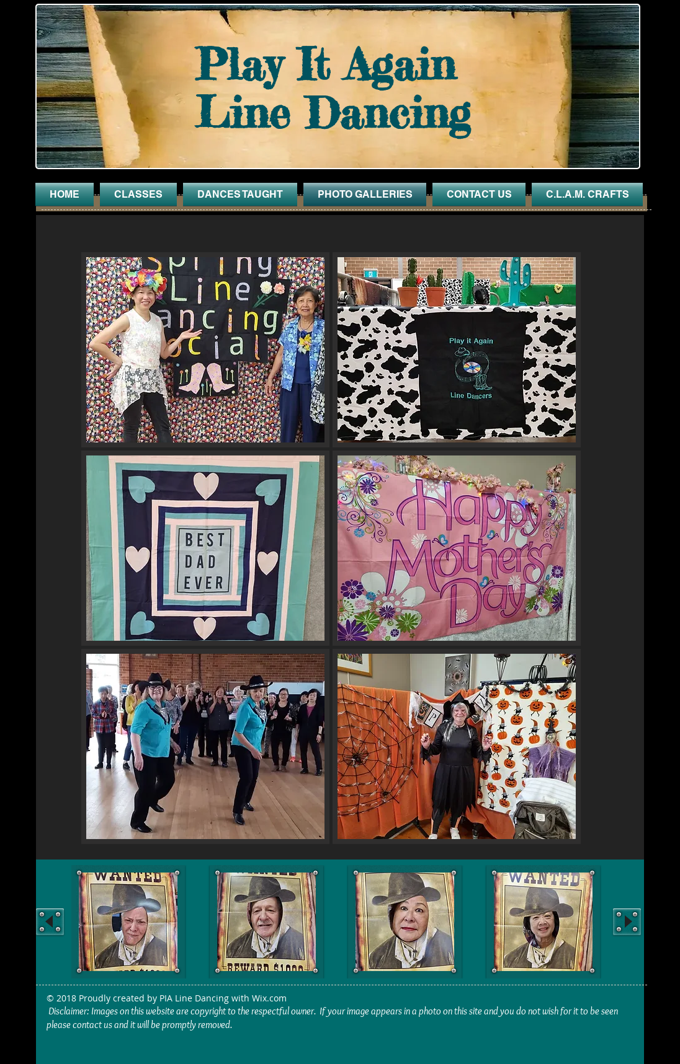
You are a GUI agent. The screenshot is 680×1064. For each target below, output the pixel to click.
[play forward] (627, 921)
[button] (205, 349)
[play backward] (50, 921)
